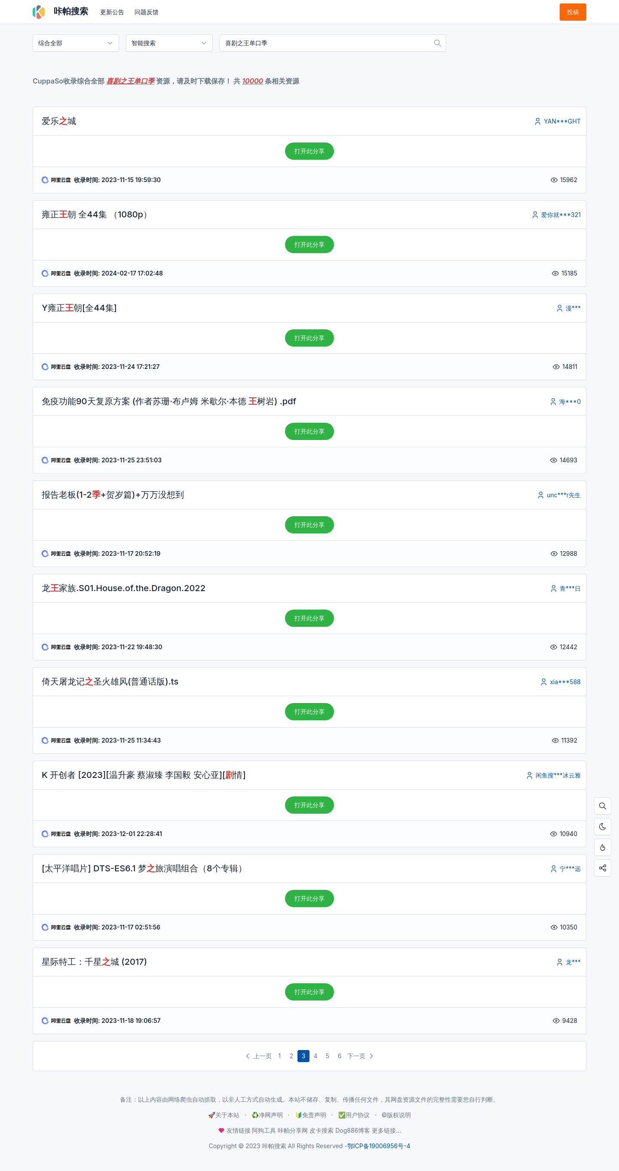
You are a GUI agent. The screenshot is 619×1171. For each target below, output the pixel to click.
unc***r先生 (558, 495)
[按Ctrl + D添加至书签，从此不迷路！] (602, 847)
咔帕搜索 (60, 12)
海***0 (565, 401)
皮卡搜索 (322, 1130)
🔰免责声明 (310, 1114)
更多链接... (386, 1130)
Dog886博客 (352, 1130)
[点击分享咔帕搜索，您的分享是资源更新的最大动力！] (602, 868)
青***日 (565, 588)
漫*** (568, 308)
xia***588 (560, 681)
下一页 (361, 1056)
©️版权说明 (396, 1114)
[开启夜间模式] (602, 826)
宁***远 (565, 868)
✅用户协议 (354, 1114)
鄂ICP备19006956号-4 (379, 1145)
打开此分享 (309, 151)
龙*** (568, 962)
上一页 (257, 1056)
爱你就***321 (556, 214)
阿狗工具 (264, 1130)
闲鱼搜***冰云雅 (553, 775)
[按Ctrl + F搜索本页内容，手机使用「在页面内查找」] (602, 806)
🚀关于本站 (223, 1114)
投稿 (573, 11)
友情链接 (235, 1130)
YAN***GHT (557, 121)
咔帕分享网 (293, 1130)
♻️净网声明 (267, 1114)
